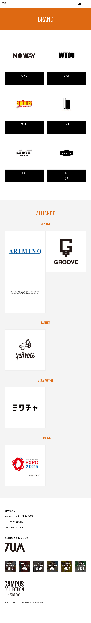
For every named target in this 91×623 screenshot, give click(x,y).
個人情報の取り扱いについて (16, 538)
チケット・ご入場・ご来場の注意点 (19, 516)
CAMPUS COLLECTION (14, 527)
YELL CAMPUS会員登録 (14, 522)
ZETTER (8, 532)
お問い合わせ (10, 511)
